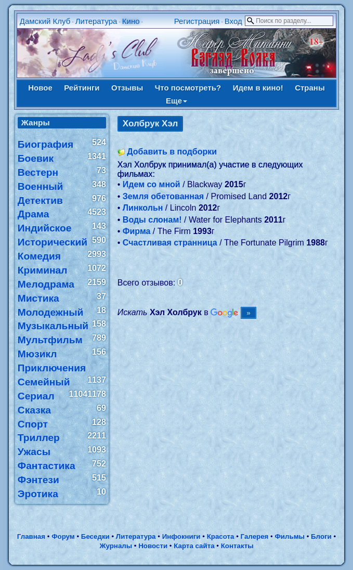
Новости (152, 546)
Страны (310, 87)
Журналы (115, 546)
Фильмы (289, 536)
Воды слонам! (152, 219)
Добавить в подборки (172, 151)
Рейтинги (81, 87)
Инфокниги (181, 536)
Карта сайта (194, 546)
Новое (40, 87)
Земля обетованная (163, 196)
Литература (96, 21)
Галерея (255, 536)
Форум (63, 536)
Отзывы (127, 87)
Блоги (321, 536)
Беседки (95, 536)
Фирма (137, 231)
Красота (220, 536)
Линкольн (143, 207)
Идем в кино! (258, 87)
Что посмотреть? (188, 87)
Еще (176, 100)
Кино (131, 21)
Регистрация (197, 21)
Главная (31, 536)
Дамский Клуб (45, 21)
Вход (233, 21)
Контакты (237, 546)
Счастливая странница (170, 242)
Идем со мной (151, 184)
